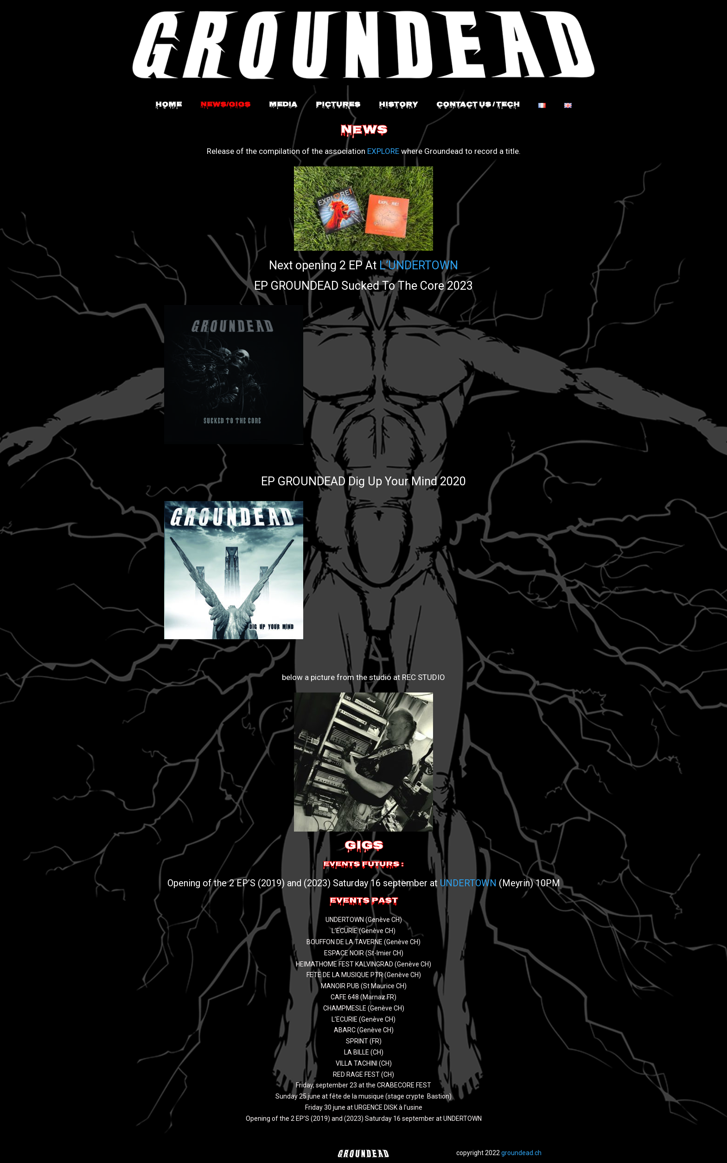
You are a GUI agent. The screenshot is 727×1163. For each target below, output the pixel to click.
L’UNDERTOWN (418, 265)
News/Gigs (225, 105)
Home (168, 105)
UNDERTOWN (468, 883)
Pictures (338, 105)
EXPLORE (383, 151)
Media (283, 105)
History (398, 105)
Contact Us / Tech (478, 105)
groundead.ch (521, 1153)
